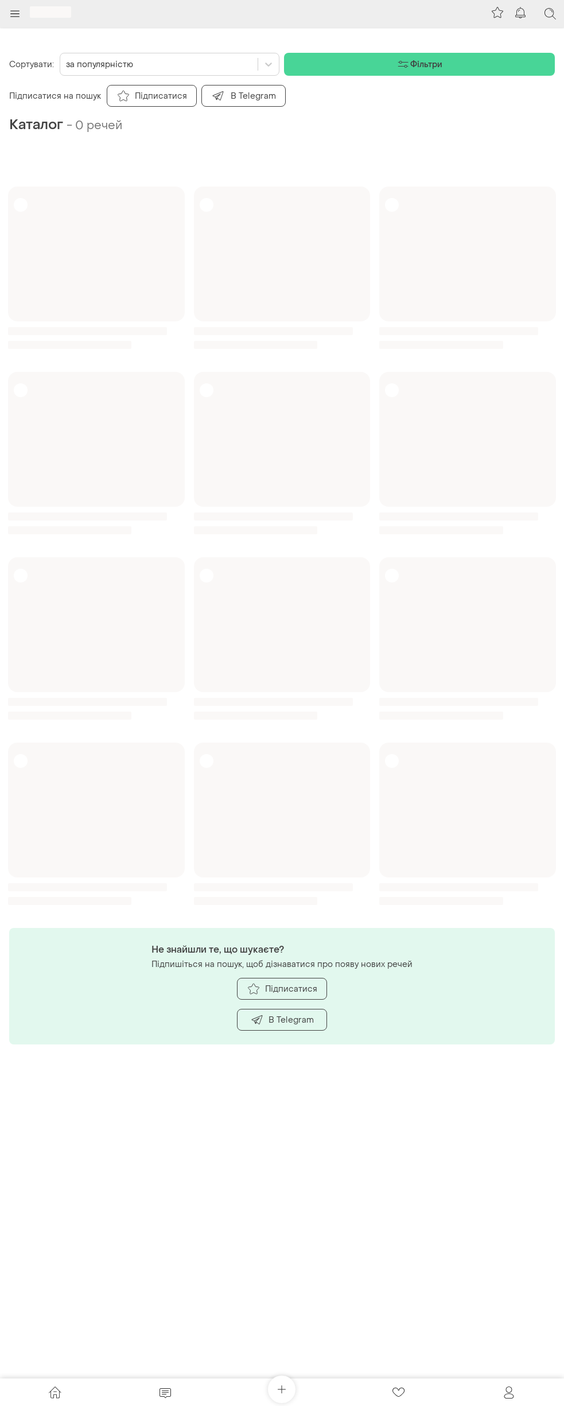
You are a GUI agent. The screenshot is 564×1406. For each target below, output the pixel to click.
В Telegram (282, 1020)
